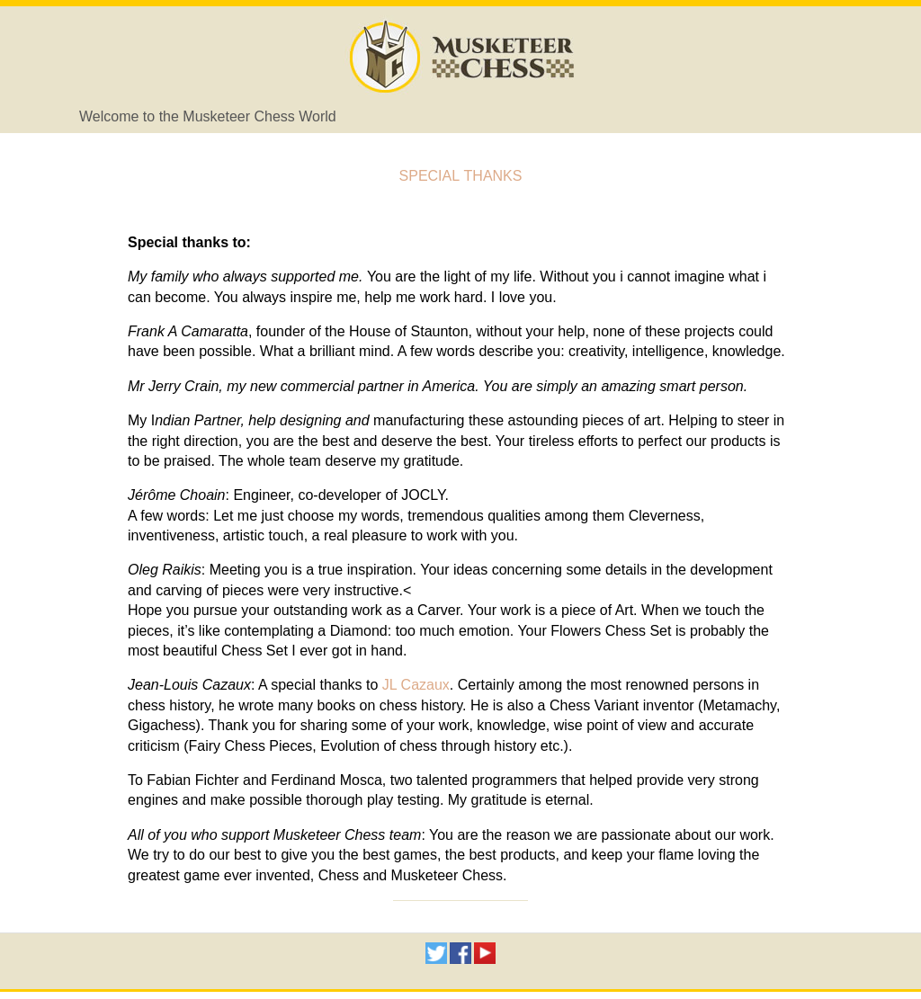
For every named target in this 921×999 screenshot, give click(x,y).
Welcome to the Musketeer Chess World (207, 116)
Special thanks (461, 174)
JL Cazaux (416, 684)
